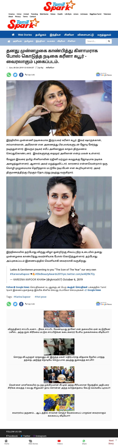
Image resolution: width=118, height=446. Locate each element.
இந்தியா (55, 35)
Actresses (84, 14)
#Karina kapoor (22, 296)
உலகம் (51, 41)
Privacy (18, 16)
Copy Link (31, 75)
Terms (25, 16)
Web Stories (44, 14)
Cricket (26, 14)
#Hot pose (40, 296)
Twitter (25, 436)
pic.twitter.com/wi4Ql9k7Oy (79, 274)
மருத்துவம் (104, 35)
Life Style (68, 14)
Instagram (39, 436)
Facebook (12, 436)
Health (60, 14)
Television (107, 14)
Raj (41, 68)
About (11, 16)
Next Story (111, 442)
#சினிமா (50, 68)
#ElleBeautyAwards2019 (49, 274)
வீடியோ (61, 41)
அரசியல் (17, 41)
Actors (76, 14)
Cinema (12, 14)
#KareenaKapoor (20, 274)
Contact (33, 16)
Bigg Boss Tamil (95, 14)
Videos (52, 14)
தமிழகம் (40, 35)
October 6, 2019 (73, 279)
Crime (19, 14)
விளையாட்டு (85, 35)
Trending (34, 14)
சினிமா (69, 35)
